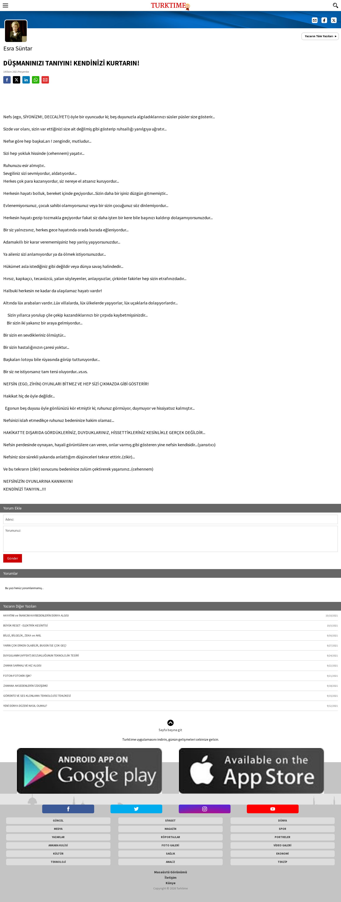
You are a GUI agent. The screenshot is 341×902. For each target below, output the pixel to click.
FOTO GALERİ (170, 845)
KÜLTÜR (58, 853)
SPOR (282, 829)
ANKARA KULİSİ (58, 845)
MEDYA (58, 829)
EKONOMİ (282, 853)
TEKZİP (282, 862)
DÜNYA (282, 820)
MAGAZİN (170, 829)
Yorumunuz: (170, 539)
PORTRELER (282, 837)
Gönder (12, 558)
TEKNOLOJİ (58, 862)
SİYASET (170, 820)
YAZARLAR (58, 837)
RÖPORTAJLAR (170, 837)
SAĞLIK (170, 853)
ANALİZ (170, 862)
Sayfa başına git (170, 726)
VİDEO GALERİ (282, 845)
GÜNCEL (58, 820)
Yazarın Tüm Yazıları (319, 36)
